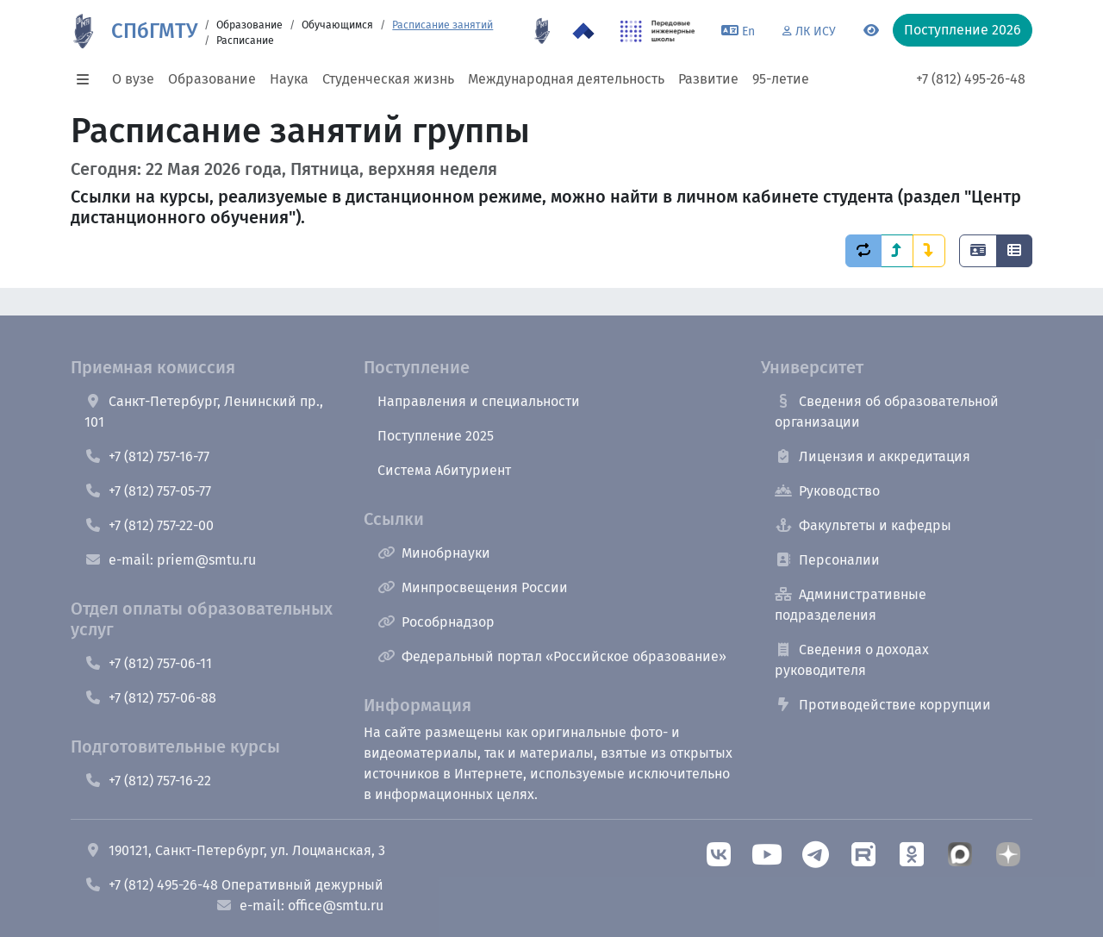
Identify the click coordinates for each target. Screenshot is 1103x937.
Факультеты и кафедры (863, 525)
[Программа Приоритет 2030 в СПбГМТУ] (583, 31)
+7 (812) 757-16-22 (147, 780)
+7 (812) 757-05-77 (147, 491)
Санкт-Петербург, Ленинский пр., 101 (203, 411)
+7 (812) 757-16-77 (146, 456)
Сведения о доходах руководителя (852, 659)
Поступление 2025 (435, 436)
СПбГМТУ (154, 31)
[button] (88, 79)
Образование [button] (212, 79)
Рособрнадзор (436, 622)
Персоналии (827, 560)
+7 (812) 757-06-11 (148, 663)
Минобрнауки (433, 553)
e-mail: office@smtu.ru (299, 905)
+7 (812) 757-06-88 (150, 698)
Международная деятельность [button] (566, 79)
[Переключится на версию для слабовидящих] (871, 31)
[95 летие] (542, 31)
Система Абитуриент (444, 470)
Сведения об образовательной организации (887, 411)
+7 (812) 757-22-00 (149, 525)
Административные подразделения (850, 604)
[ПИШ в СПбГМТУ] (658, 31)
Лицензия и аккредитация (872, 456)
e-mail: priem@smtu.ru (170, 560)
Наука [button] (289, 79)
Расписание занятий (442, 25)
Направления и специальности (478, 401)
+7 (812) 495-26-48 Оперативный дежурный (233, 885)
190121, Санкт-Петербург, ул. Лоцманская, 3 (234, 850)
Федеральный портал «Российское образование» (551, 656)
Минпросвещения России (472, 587)
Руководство (827, 491)
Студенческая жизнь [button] (388, 79)
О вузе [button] (133, 79)
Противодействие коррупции (883, 705)
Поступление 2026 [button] (962, 30)
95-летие (780, 79)
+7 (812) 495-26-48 (970, 79)
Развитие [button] (708, 79)
